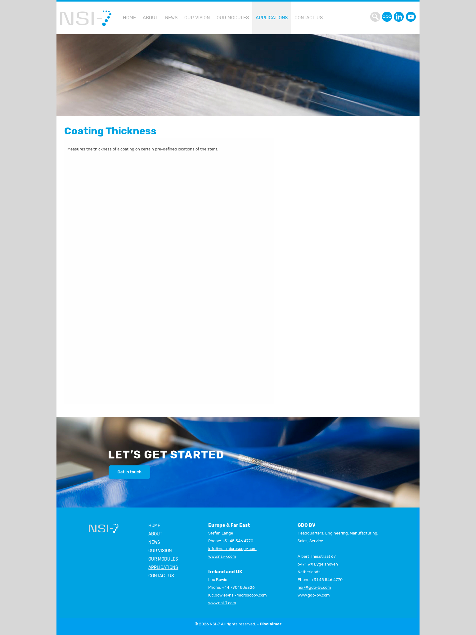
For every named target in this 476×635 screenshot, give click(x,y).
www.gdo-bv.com (314, 595)
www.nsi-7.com (222, 556)
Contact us (161, 576)
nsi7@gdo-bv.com (314, 587)
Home (154, 525)
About (155, 534)
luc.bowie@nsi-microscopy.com (237, 595)
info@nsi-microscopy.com (232, 548)
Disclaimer (270, 624)
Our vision (160, 550)
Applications (272, 17)
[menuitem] (129, 18)
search (376, 17)
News (154, 542)
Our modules (163, 559)
